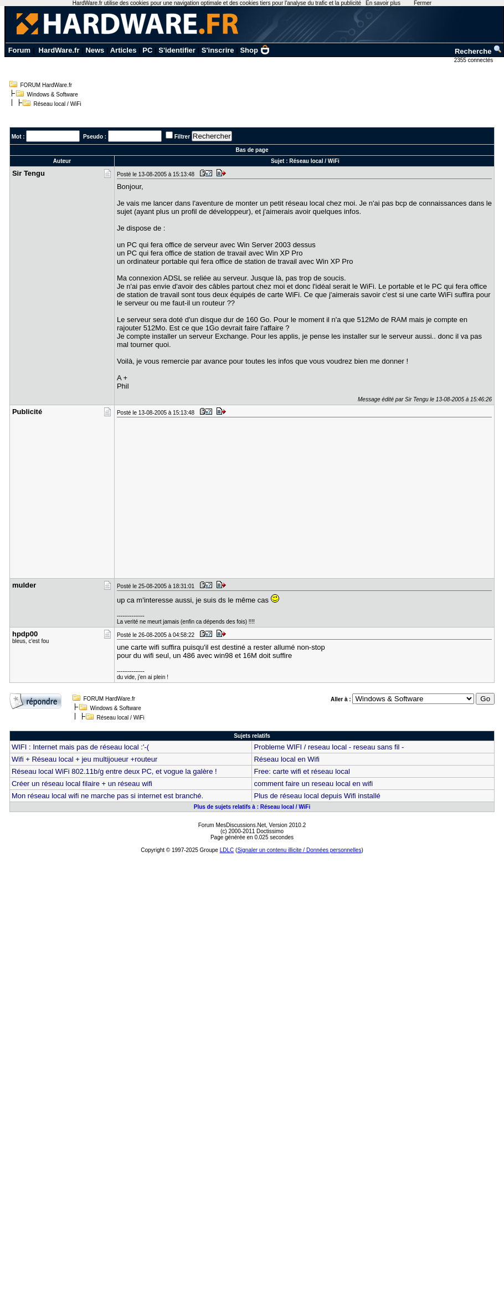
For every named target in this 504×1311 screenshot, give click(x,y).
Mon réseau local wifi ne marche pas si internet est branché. (107, 796)
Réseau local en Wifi (287, 759)
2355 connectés (474, 60)
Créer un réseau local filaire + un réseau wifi (82, 783)
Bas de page (252, 150)
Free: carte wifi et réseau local (301, 771)
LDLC (227, 850)
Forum (19, 50)
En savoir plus (383, 3)
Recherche (478, 51)
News (94, 50)
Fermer (422, 3)
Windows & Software (52, 94)
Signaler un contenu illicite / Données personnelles (299, 850)
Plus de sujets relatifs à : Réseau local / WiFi (252, 807)
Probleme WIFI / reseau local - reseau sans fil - (329, 747)
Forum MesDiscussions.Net (232, 825)
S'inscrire (218, 50)
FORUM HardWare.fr (46, 85)
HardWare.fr (59, 50)
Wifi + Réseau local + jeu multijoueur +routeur (84, 759)
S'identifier (177, 50)
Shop (255, 50)
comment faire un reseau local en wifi (313, 783)
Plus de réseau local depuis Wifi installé (317, 796)
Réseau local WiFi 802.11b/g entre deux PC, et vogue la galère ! (114, 771)
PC (147, 50)
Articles (123, 50)
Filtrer (182, 137)
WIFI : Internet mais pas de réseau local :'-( (80, 747)
